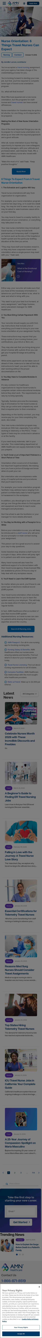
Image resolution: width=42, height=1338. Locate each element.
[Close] (39, 1286)
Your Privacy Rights (21, 1327)
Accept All (21, 1334)
